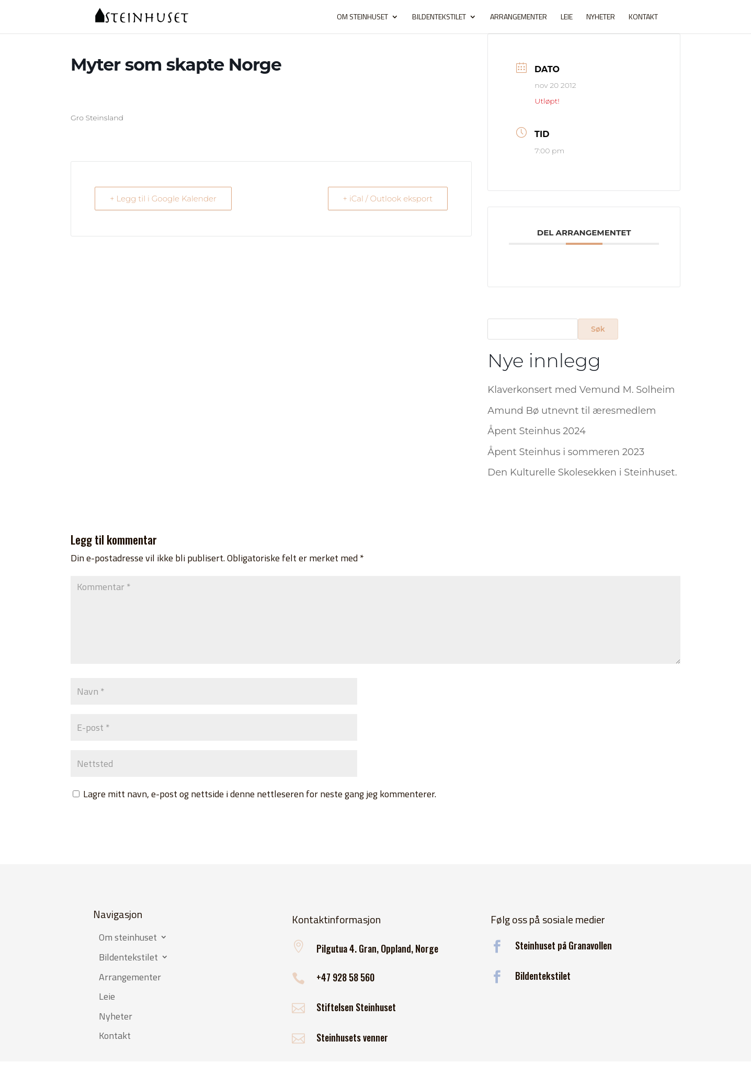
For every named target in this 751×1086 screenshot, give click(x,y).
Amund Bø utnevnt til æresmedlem (571, 410)
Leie (567, 17)
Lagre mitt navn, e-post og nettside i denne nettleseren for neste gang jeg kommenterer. (259, 794)
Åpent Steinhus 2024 (536, 431)
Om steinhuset (362, 17)
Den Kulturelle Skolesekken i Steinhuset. (582, 472)
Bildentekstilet (439, 17)
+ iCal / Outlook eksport (388, 198)
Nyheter (600, 17)
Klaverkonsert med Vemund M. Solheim (581, 389)
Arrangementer (518, 17)
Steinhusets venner (352, 1037)
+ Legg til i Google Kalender (163, 198)
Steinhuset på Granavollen (563, 945)
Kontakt (643, 17)
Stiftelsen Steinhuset (356, 1007)
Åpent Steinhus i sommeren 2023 (565, 452)
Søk (598, 329)
